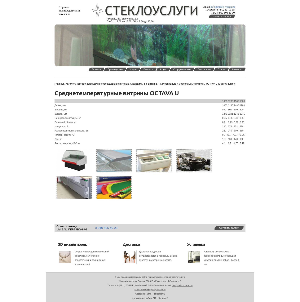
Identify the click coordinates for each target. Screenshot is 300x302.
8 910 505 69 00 (106, 227)
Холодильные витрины (144, 83)
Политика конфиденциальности (150, 289)
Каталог (70, 83)
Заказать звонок (221, 16)
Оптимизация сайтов (142, 298)
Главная (59, 83)
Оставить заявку (229, 227)
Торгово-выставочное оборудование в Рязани (103, 83)
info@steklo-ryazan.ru (223, 6)
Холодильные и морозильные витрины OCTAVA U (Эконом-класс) (198, 83)
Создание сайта (143, 294)
